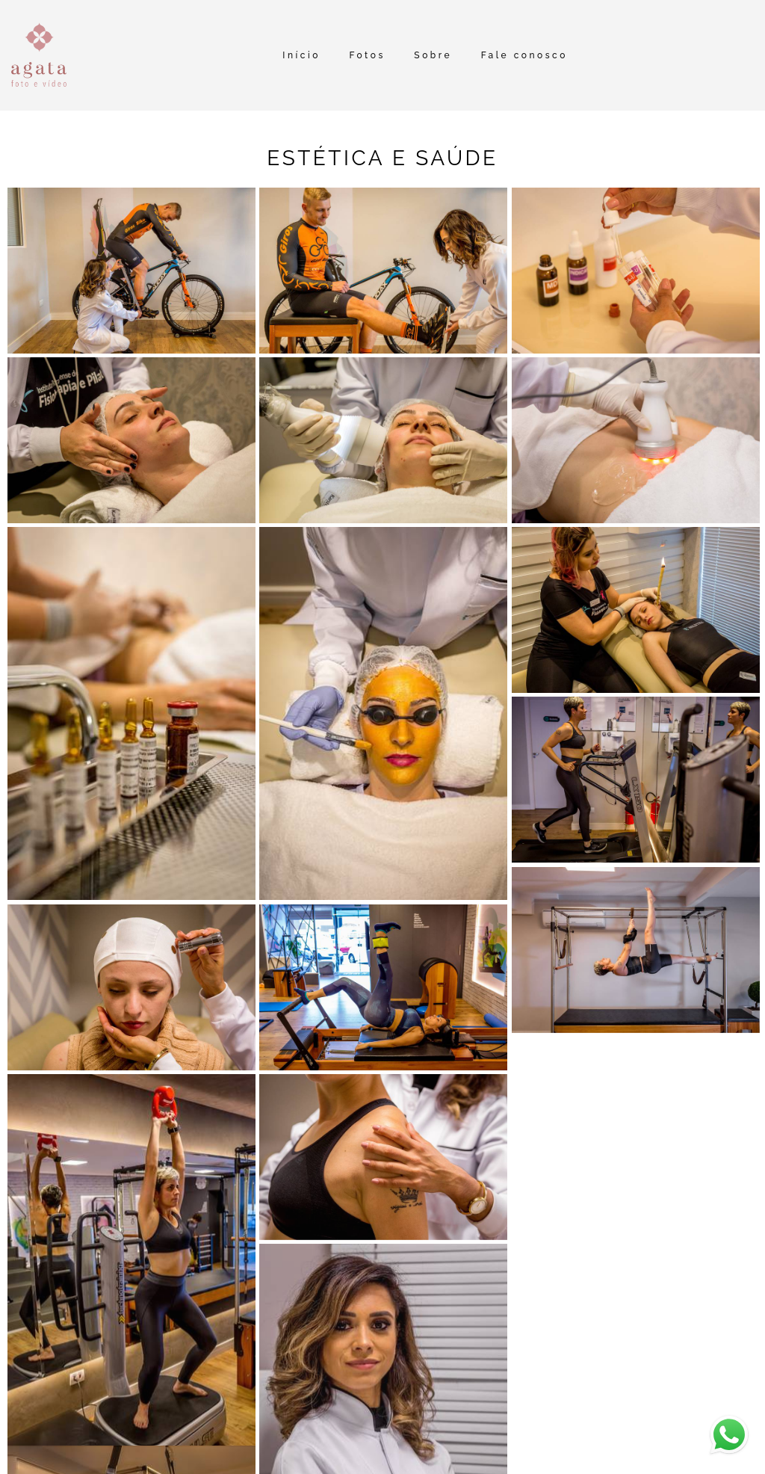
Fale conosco (524, 55)
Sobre (433, 55)
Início (301, 55)
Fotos (367, 55)
